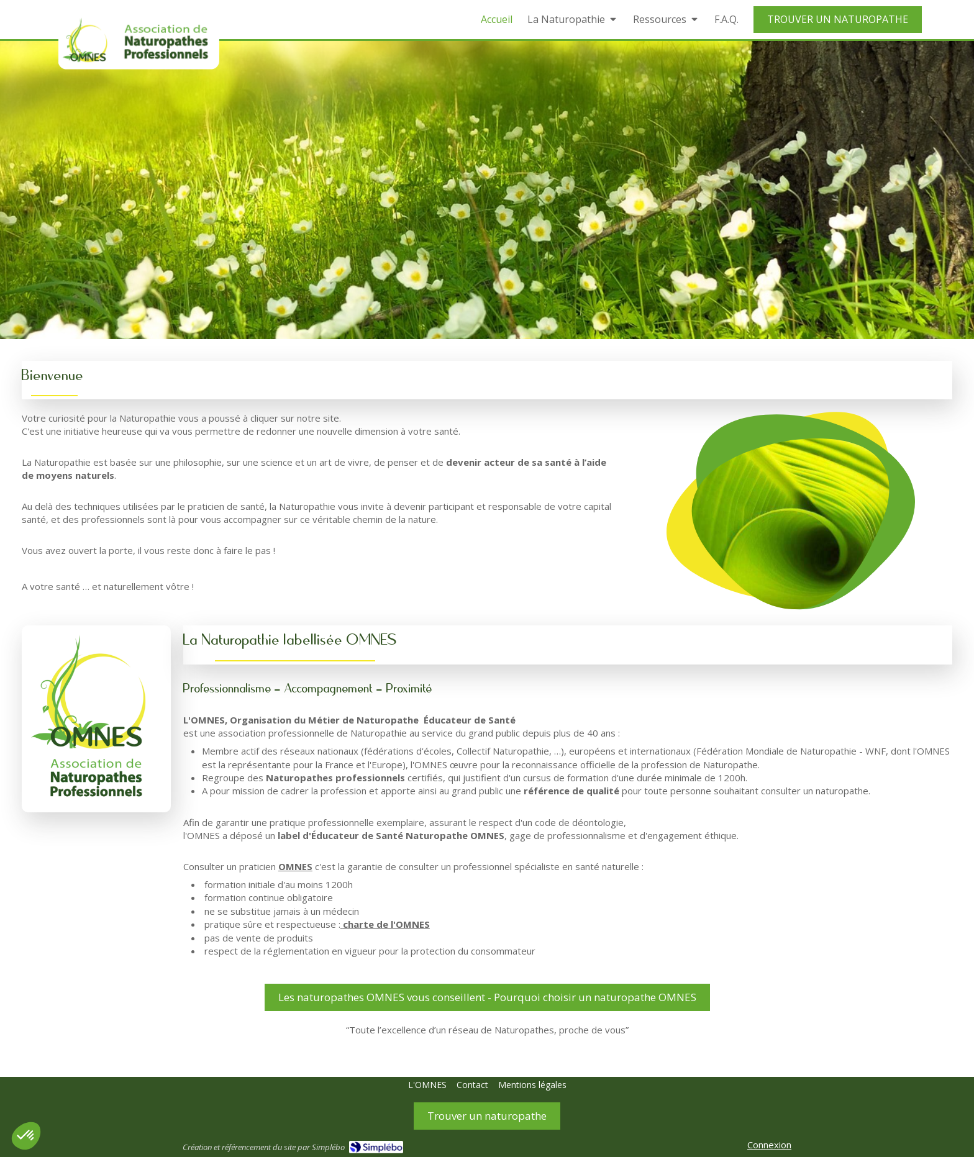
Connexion (769, 1144)
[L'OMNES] (427, 1085)
